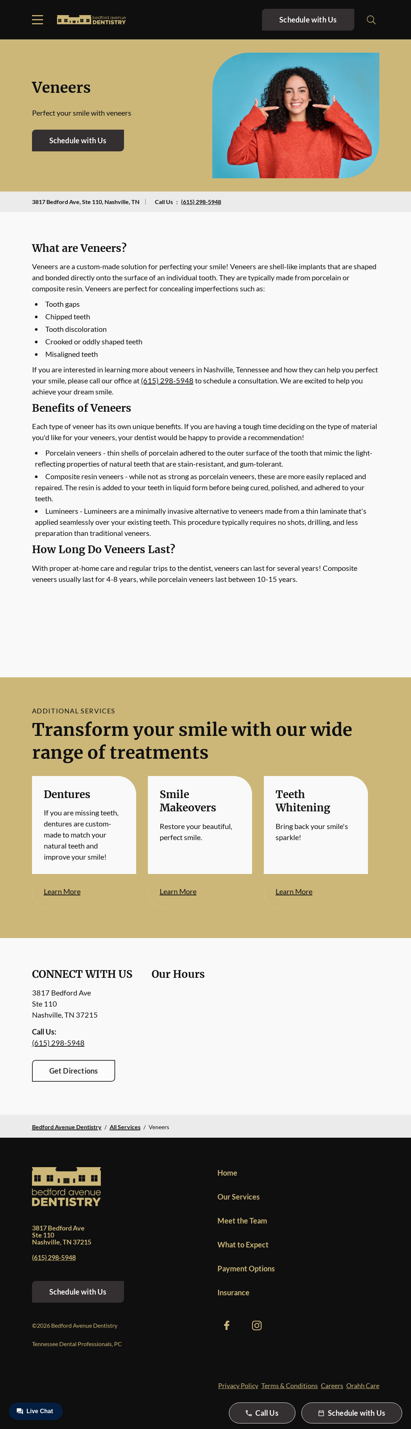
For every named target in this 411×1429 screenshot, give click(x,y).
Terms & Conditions (289, 1385)
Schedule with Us (308, 19)
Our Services (238, 1196)
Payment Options (246, 1268)
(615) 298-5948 (201, 201)
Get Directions (73, 1070)
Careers (332, 1385)
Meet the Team (242, 1220)
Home (227, 1172)
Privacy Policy (238, 1385)
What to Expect (243, 1244)
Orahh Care (362, 1385)
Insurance (233, 1292)
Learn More (62, 891)
